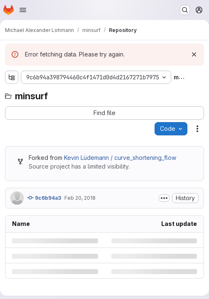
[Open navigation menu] (23, 10)
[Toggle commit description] (164, 198)
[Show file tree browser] (11, 77)
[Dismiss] (194, 54)
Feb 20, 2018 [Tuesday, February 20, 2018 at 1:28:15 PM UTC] (80, 198)
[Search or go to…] (185, 10)
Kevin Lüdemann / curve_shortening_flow (120, 157)
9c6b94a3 (44, 197)
